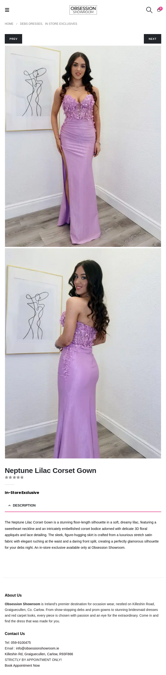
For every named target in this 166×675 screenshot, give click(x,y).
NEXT (152, 38)
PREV (13, 38)
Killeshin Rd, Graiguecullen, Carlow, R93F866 (39, 654)
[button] (8, 10)
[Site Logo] (83, 10)
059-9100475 (21, 643)
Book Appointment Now (22, 665)
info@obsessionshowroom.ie (37, 648)
